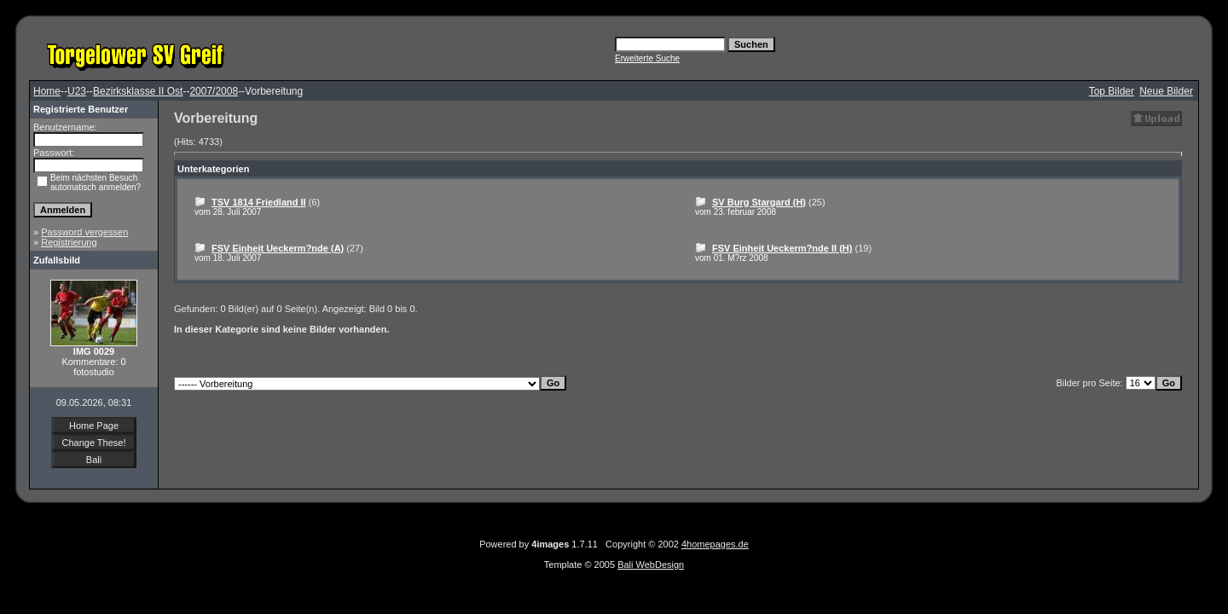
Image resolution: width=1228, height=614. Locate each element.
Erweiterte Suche (647, 58)
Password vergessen (84, 232)
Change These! (93, 442)
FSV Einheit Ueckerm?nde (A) (277, 248)
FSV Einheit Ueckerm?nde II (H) (782, 248)
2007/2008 (213, 91)
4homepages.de (715, 544)
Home (47, 91)
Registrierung (68, 242)
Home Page (94, 425)
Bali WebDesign (650, 564)
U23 (76, 91)
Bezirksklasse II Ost (137, 91)
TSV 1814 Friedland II (258, 202)
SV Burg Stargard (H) (759, 202)
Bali (93, 460)
